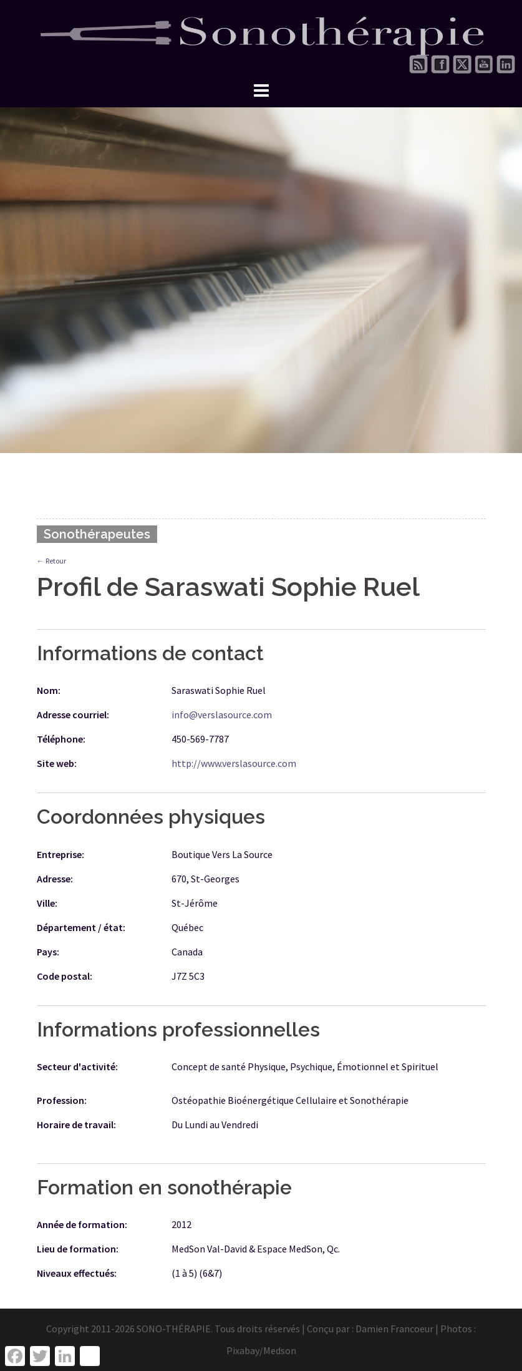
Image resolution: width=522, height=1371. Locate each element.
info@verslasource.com (222, 714)
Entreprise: (60, 854)
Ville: (47, 903)
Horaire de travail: (76, 1124)
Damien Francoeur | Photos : (415, 1328)
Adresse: (55, 878)
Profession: (62, 1100)
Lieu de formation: (77, 1248)
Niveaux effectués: (77, 1273)
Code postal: (64, 976)
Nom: (48, 690)
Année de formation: (82, 1224)
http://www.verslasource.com (234, 763)
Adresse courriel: (73, 714)
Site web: (57, 763)
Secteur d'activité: (77, 1066)
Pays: (48, 951)
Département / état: (81, 927)
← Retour (51, 560)
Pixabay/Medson (261, 1350)
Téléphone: (61, 739)
